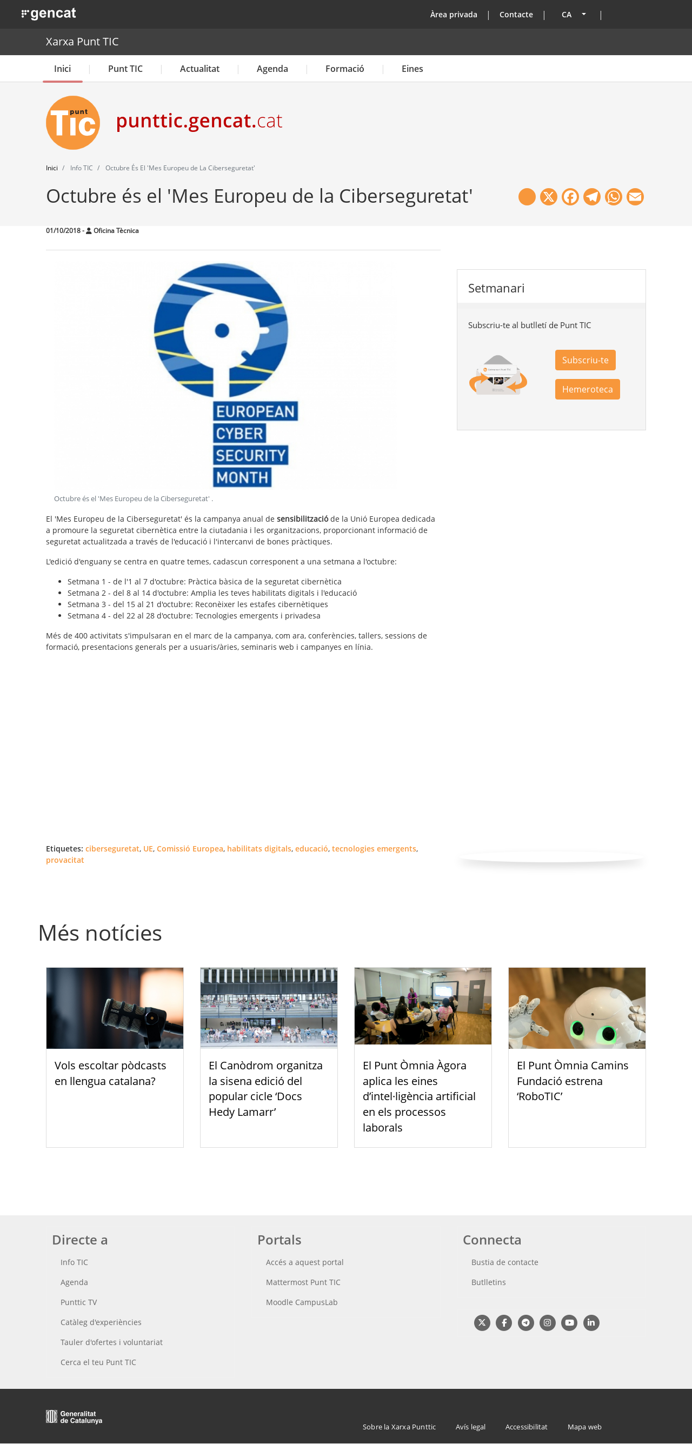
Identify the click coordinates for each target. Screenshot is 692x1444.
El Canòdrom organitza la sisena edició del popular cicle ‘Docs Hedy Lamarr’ (266, 1088)
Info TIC (74, 1262)
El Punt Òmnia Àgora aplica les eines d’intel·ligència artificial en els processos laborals (419, 1096)
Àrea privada (453, 14)
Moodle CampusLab (302, 1302)
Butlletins (488, 1282)
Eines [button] (412, 69)
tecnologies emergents (374, 848)
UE (148, 848)
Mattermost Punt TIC (303, 1282)
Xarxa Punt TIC (82, 41)
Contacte (516, 14)
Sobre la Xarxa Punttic (399, 1427)
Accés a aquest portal (305, 1262)
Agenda (272, 69)
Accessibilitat (526, 1427)
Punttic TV (79, 1302)
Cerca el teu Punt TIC (98, 1362)
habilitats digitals (259, 848)
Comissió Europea (190, 848)
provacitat (65, 860)
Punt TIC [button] (125, 69)
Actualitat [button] (199, 69)
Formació (344, 69)
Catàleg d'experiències (101, 1322)
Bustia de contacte (504, 1262)
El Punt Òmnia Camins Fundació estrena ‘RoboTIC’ (573, 1081)
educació (311, 848)
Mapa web (585, 1427)
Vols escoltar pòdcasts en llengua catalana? (111, 1073)
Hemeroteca (587, 389)
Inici (62, 69)
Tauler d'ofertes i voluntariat (112, 1342)
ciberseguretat (112, 848)
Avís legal (471, 1427)
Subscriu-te (585, 360)
